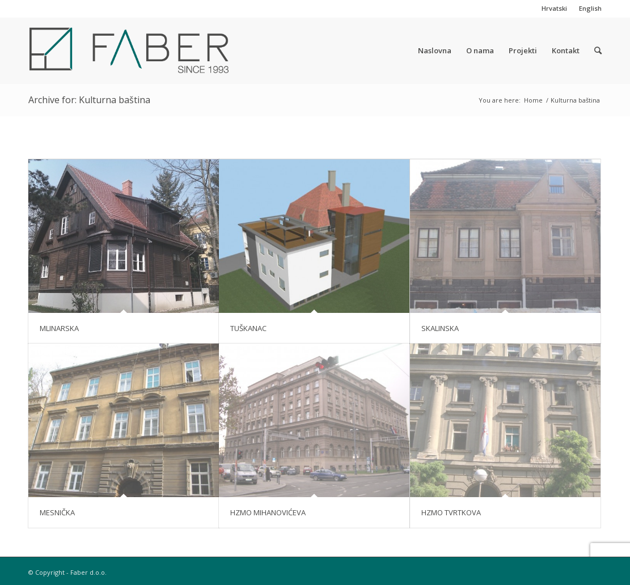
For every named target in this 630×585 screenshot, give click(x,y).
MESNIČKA (57, 512)
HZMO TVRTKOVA (451, 512)
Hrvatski (554, 8)
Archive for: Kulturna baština (89, 100)
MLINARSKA (59, 328)
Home (533, 100)
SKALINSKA (440, 328)
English (590, 8)
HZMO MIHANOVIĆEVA (268, 512)
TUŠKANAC (248, 328)
